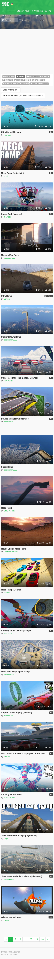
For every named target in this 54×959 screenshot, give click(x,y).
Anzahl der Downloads (23, 96)
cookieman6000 (10, 340)
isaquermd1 (9, 422)
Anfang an (11, 90)
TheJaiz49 (8, 634)
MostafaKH (8, 593)
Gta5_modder (9, 511)
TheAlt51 (7, 217)
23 (37, 939)
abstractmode (9, 258)
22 (31, 939)
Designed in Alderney (10, 952)
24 (42, 939)
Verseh (7, 299)
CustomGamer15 (11, 552)
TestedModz (9, 675)
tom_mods (8, 381)
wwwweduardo (10, 879)
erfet (6, 176)
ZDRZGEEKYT (10, 797)
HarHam (7, 135)
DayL (6, 838)
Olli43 (6, 920)
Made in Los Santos (10, 955)
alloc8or (7, 756)
